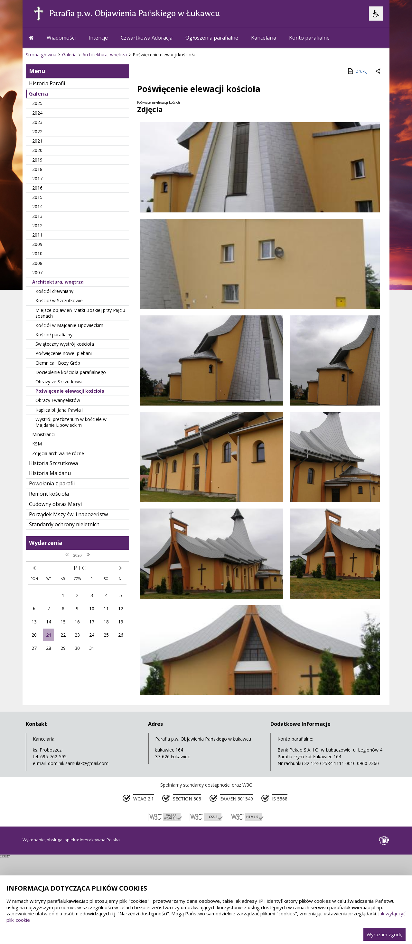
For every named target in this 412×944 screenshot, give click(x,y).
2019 (37, 288)
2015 (37, 326)
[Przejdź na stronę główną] (31, 166)
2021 (37, 269)
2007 (37, 401)
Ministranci (43, 563)
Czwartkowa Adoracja (147, 166)
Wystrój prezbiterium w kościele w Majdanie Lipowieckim (71, 551)
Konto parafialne (309, 166)
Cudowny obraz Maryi (55, 632)
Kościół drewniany (54, 420)
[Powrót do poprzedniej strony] (378, 200)
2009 (37, 373)
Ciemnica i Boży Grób (57, 492)
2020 (37, 279)
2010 (37, 382)
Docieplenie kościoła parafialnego (70, 501)
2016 (37, 316)
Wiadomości (61, 166)
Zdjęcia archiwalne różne (58, 582)
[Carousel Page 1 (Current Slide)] (85, 144)
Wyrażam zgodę (384, 934)
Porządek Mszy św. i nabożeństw (68, 643)
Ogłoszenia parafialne (211, 166)
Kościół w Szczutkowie (59, 429)
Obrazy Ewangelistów (57, 529)
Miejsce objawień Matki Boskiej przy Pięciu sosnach (80, 442)
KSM (37, 572)
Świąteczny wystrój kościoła (64, 473)
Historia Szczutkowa (53, 591)
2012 (37, 354)
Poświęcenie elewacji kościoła (69, 520)
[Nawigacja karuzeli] (61, 144)
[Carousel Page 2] (91, 144)
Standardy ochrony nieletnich (64, 653)
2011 (37, 363)
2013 (37, 345)
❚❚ (35, 144)
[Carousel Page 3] (97, 144)
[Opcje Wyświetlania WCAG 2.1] (376, 13)
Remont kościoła (49, 622)
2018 (37, 298)
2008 (37, 392)
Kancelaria (263, 166)
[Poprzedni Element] (53, 144)
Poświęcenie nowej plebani (63, 482)
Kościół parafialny (53, 463)
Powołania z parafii (52, 612)
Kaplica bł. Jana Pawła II (60, 539)
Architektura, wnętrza (58, 410)
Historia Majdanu (50, 601)
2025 (37, 232)
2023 (37, 251)
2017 (37, 307)
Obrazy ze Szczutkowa (58, 510)
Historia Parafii (47, 212)
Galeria (38, 222)
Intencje (98, 166)
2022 (37, 260)
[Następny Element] (69, 144)
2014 (37, 335)
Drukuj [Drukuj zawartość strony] (357, 200)
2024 (37, 241)
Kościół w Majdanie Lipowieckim (69, 454)
